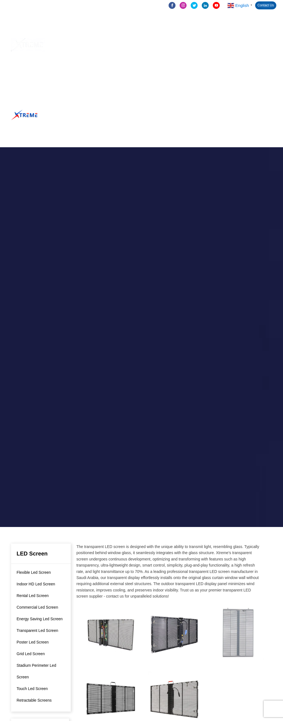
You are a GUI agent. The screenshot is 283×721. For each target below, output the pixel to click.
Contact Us (266, 5)
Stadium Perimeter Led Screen (36, 671)
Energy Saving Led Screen (40, 619)
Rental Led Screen (33, 595)
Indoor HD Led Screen (36, 584)
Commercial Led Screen (37, 607)
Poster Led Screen (33, 642)
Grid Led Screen (31, 654)
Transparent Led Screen (37, 630)
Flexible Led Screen (34, 572)
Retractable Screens (34, 700)
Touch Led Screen (32, 688)
